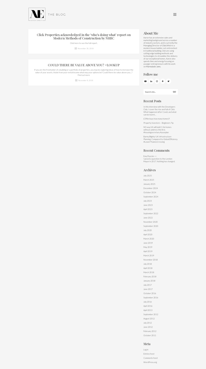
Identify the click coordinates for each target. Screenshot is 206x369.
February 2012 (149, 331)
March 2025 (148, 180)
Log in (145, 349)
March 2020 (148, 238)
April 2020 (147, 234)
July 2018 (147, 264)
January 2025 (149, 184)
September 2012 (150, 314)
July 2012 (147, 323)
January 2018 (149, 281)
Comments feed (150, 358)
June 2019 (148, 243)
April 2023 (147, 209)
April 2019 (147, 251)
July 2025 (147, 175)
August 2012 (149, 318)
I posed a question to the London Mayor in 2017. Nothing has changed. (159, 160)
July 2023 (147, 201)
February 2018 (149, 276)
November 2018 (150, 259)
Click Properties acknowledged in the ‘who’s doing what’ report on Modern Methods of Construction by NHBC (84, 36)
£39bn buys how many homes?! (156, 118)
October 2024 (149, 192)
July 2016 (147, 302)
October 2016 (149, 293)
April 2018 (147, 268)
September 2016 (150, 297)
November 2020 (150, 222)
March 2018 (148, 272)
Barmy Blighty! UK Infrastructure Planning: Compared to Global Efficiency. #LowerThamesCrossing (160, 139)
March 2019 (148, 255)
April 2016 (147, 306)
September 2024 (150, 196)
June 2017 (148, 289)
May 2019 (147, 247)
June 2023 (148, 205)
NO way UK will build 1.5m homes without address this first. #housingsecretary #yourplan (157, 130)
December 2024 (150, 188)
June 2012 (148, 327)
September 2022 (150, 213)
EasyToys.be (148, 156)
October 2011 (149, 335)
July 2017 (147, 285)
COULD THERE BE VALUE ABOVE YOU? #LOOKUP (84, 65)
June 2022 (148, 217)
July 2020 (147, 230)
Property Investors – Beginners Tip (158, 123)
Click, (164, 45)
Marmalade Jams (153, 66)
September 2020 (150, 226)
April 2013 (147, 310)
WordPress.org (150, 362)
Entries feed (148, 354)
